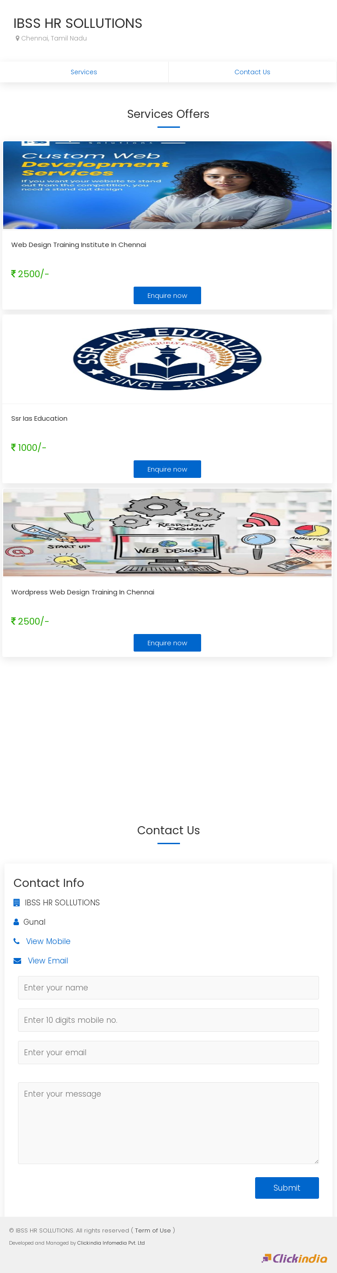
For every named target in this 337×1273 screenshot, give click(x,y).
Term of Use (153, 1230)
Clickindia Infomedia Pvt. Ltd (111, 1242)
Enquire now (167, 295)
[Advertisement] (168, 727)
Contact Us (252, 71)
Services (84, 71)
